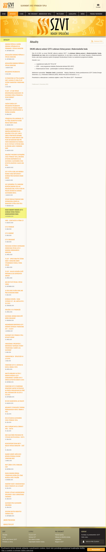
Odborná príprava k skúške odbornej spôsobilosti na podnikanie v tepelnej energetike (14, 47)
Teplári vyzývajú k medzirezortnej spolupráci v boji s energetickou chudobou (14, 495)
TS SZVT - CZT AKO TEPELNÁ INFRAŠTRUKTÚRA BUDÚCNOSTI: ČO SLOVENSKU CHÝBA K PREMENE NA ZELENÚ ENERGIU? (14, 95)
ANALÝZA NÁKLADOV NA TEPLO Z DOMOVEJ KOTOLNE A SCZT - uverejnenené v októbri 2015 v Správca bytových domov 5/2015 (14, 377)
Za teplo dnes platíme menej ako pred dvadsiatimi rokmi (14, 292)
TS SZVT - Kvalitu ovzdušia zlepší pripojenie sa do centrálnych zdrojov (14, 274)
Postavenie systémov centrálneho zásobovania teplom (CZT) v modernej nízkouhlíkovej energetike (15, 250)
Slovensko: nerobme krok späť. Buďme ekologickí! (14, 318)
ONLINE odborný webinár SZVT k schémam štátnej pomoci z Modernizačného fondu (14, 213)
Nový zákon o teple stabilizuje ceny (13, 467)
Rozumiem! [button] (96, 549)
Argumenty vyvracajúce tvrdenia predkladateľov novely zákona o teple (14, 410)
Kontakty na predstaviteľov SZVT (90, 535)
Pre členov (60, 14)
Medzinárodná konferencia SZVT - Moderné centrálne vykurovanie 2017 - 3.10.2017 (14, 327)
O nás (21, 14)
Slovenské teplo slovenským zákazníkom (13, 505)
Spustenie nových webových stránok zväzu (13, 513)
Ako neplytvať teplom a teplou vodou (13, 284)
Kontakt (98, 7)
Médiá (82, 14)
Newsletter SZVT (9, 524)
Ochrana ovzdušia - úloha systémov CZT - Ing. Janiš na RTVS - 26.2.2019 (14, 302)
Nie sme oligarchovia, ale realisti (14, 402)
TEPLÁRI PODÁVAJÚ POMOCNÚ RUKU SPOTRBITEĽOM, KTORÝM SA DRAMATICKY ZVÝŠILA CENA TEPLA (14, 202)
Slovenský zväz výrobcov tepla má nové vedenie (14, 337)
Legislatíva (72, 14)
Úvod (4, 14)
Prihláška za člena (7, 542)
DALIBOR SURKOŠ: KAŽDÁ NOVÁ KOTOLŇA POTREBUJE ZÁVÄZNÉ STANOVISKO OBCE (13, 457)
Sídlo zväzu (84, 537)
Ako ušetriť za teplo (34, 539)
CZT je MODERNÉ (9, 234)
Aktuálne (13, 14)
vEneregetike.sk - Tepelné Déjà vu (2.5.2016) (14, 358)
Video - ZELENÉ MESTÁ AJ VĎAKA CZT (14, 221)
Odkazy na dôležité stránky (62, 537)
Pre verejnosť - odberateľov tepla (39, 14)
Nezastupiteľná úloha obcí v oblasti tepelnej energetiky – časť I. (14, 446)
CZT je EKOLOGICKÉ (10, 240)
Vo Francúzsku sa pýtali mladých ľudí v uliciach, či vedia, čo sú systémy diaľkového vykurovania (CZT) (14, 82)
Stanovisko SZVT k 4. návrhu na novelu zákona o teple (14, 367)
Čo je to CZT (32, 535)
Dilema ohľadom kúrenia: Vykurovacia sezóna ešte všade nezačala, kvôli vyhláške (14, 476)
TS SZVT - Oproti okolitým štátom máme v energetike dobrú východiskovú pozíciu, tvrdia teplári (14, 263)
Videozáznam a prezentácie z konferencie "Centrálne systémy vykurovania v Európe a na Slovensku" (14, 348)
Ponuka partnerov (96, 14)
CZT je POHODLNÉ (9, 228)
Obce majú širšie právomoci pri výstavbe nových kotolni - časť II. (14, 437)
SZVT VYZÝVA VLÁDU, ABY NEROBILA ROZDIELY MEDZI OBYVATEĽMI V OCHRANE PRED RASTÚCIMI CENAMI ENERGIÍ (14, 175)
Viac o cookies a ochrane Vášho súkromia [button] (17, 550)
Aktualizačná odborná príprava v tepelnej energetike (14, 57)
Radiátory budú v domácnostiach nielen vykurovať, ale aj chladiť (15, 486)
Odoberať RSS (98, 41)
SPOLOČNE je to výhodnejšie (12, 311)
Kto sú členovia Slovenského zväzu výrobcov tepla (13, 420)
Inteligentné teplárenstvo (12, 73)
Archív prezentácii (9, 520)
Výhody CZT (32, 537)
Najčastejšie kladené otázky (37, 542)
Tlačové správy (59, 535)
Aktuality (7, 40)
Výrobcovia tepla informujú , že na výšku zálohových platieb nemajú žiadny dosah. (14, 121)
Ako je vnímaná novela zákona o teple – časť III (14, 428)
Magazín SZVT (59, 542)
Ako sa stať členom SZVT (9, 539)
